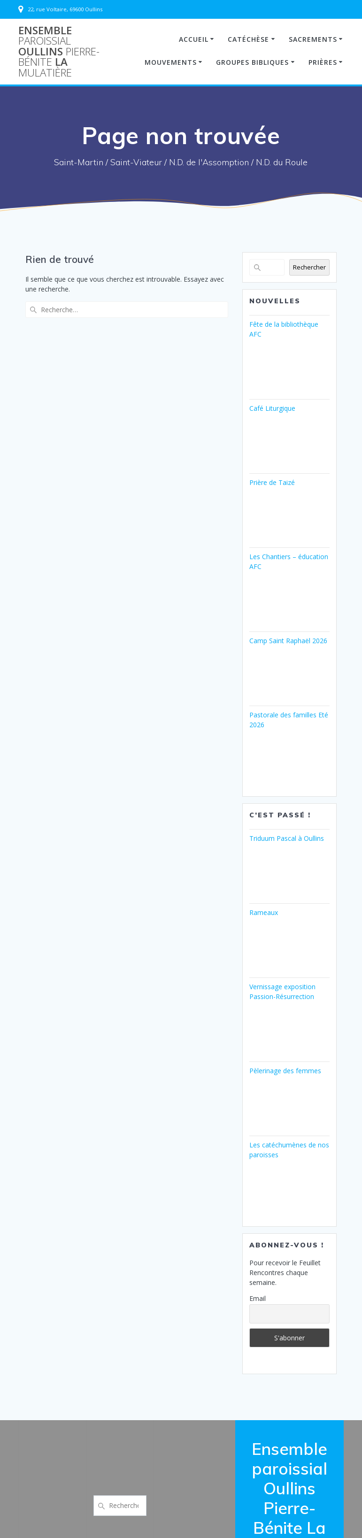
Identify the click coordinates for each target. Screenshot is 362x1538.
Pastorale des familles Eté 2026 (288, 719)
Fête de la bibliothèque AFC (283, 329)
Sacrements (313, 39)
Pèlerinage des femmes (285, 1070)
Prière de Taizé (272, 482)
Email (257, 1298)
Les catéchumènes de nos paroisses (289, 1149)
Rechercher (309, 267)
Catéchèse (248, 39)
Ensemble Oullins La (59, 51)
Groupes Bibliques (252, 62)
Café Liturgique (272, 408)
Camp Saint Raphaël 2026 (288, 640)
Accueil (193, 39)
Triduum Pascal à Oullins (286, 838)
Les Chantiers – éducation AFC (288, 561)
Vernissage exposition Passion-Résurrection (282, 991)
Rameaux (263, 912)
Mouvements (171, 62)
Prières (322, 62)
